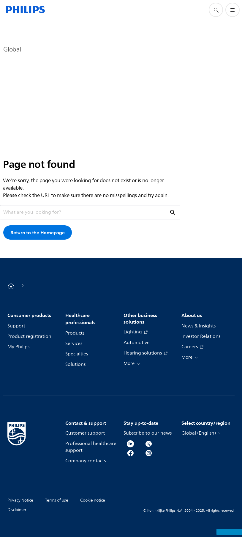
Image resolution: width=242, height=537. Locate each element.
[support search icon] (216, 10)
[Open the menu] (232, 10)
